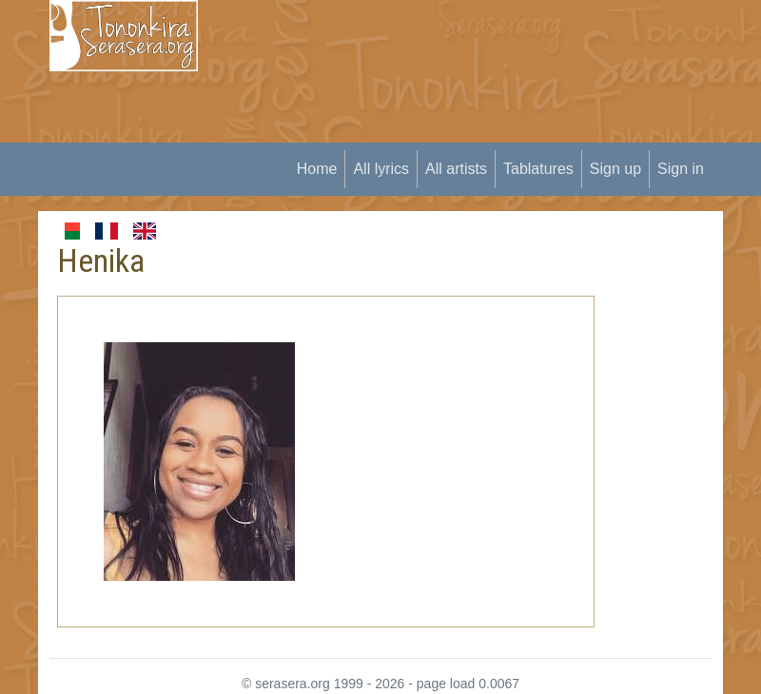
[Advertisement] (491, 133)
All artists (456, 169)
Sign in (680, 169)
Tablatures (538, 169)
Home (317, 169)
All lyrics (381, 169)
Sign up (615, 169)
